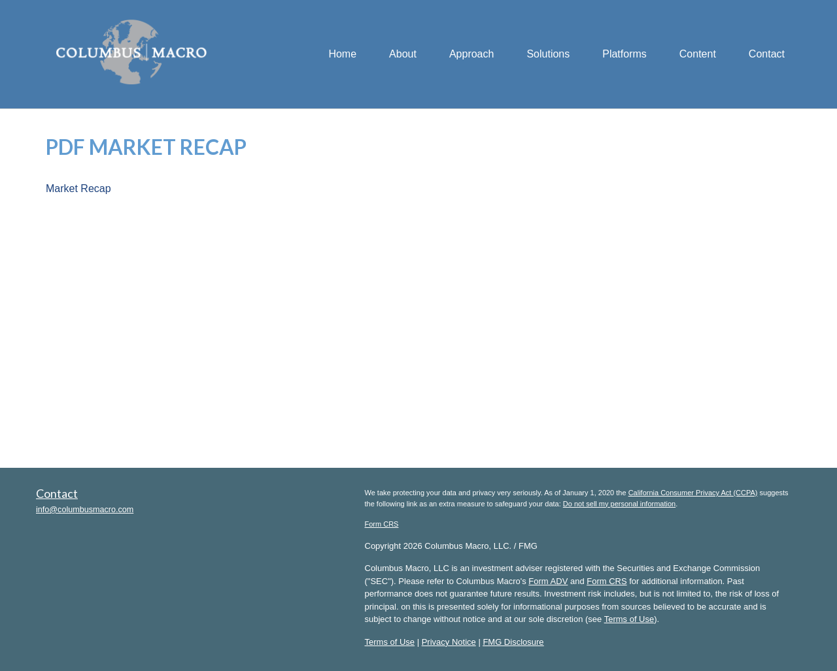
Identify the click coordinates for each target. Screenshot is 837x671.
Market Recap (78, 188)
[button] (403, 54)
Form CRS (382, 524)
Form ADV (548, 581)
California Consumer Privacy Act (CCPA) (693, 493)
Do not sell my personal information (619, 504)
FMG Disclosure (513, 642)
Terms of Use (629, 619)
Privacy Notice (449, 642)
